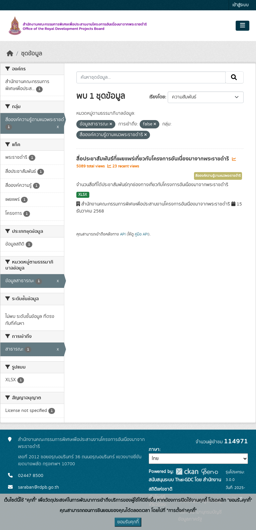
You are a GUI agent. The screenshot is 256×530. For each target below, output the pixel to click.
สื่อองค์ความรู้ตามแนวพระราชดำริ (218, 175)
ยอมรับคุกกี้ (128, 522)
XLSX (82, 194)
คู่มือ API (141, 234)
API (123, 234)
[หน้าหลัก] (10, 53)
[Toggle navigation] (242, 26)
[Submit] (234, 77)
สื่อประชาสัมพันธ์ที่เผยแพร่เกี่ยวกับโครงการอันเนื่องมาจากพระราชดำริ (153, 158)
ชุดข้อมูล (31, 53)
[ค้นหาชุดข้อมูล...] (151, 77)
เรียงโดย (157, 97)
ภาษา (154, 449)
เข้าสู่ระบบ (240, 5)
